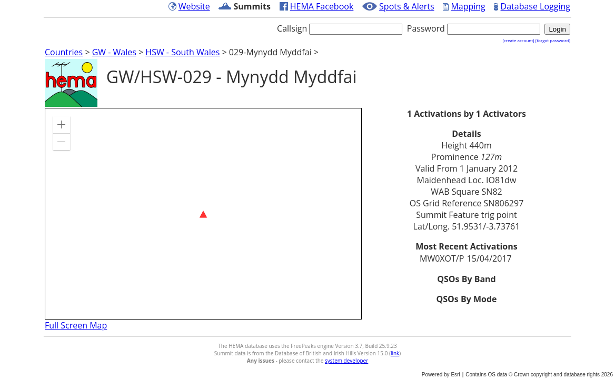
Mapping (468, 6)
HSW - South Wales (182, 52)
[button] (61, 124)
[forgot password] (552, 40)
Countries (64, 52)
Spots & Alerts (406, 6)
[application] (203, 213)
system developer (346, 360)
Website (194, 6)
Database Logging (535, 6)
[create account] (518, 40)
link (395, 353)
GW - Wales (114, 52)
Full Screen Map (76, 325)
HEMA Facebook (322, 6)
